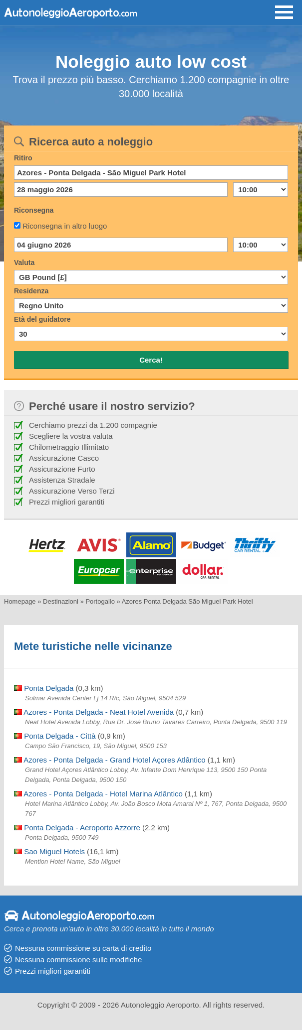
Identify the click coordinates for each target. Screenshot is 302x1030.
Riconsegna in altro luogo (64, 226)
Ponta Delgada (43, 688)
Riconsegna (33, 210)
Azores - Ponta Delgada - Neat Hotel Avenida (94, 712)
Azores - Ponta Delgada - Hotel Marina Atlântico (98, 793)
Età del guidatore (42, 319)
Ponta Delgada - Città (55, 736)
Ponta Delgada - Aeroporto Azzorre (77, 827)
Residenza (31, 291)
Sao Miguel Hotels (49, 851)
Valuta (24, 262)
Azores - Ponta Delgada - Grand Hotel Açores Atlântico (110, 760)
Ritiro (23, 158)
